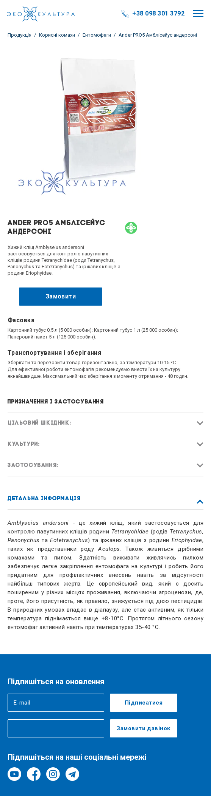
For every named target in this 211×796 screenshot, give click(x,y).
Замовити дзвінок (143, 728)
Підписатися (144, 702)
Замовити (60, 296)
